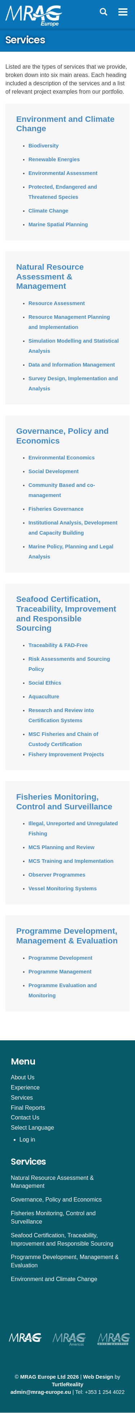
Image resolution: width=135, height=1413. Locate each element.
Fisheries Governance (56, 509)
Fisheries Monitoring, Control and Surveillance (64, 801)
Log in (27, 1139)
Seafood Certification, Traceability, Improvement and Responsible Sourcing (66, 613)
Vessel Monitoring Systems (62, 888)
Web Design (98, 1377)
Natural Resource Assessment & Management (50, 276)
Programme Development (60, 958)
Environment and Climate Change (54, 1279)
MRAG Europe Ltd (43, 1377)
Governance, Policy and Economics (56, 1199)
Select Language (32, 1128)
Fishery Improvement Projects (66, 754)
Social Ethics (44, 683)
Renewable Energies (54, 159)
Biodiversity (43, 146)
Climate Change (48, 211)
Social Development (53, 471)
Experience (25, 1087)
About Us (23, 1077)
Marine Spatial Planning (58, 224)
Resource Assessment (56, 303)
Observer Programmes (56, 875)
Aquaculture (43, 696)
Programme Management (59, 972)
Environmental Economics (61, 458)
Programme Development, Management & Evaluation (67, 935)
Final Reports (28, 1108)
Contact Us (25, 1117)
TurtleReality (68, 1384)
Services (22, 1098)
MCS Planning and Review (61, 847)
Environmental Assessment (63, 173)
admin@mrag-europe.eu (40, 1392)
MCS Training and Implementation (70, 861)
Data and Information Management (71, 365)
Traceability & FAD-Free (58, 645)
